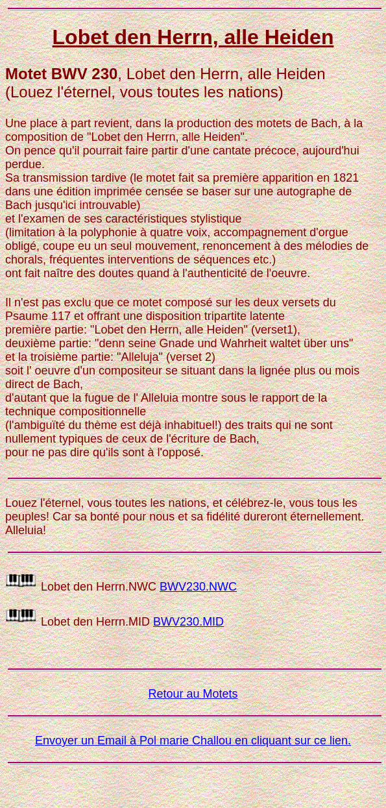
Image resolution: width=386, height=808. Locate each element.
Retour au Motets (192, 693)
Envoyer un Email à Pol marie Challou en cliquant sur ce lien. (193, 740)
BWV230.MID (188, 621)
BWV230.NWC (198, 586)
